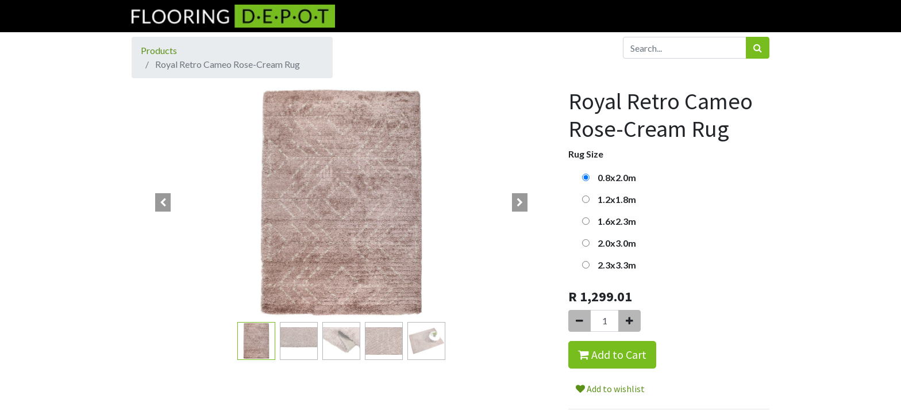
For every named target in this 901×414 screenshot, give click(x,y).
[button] (163, 202)
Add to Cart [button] (612, 354)
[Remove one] (579, 321)
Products (159, 50)
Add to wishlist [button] (610, 388)
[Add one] (629, 321)
